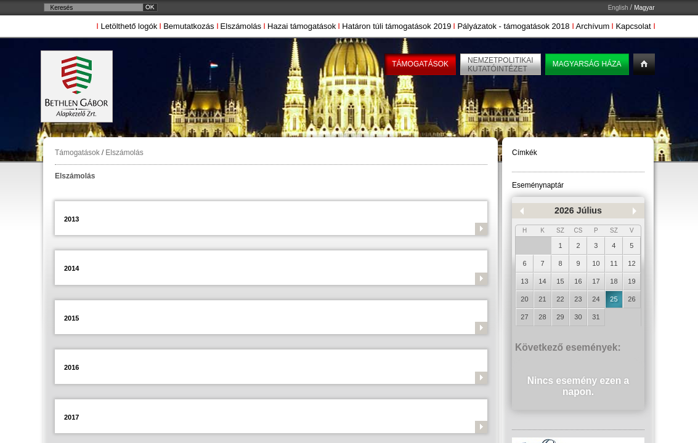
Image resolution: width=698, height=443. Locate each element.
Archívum (593, 26)
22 (560, 299)
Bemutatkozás (188, 26)
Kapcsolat (633, 26)
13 (524, 281)
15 (560, 281)
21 (542, 299)
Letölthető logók (128, 26)
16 (578, 281)
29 (560, 317)
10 (595, 263)
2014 (71, 268)
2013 (71, 219)
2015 (71, 318)
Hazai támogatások (301, 26)
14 (542, 281)
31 (595, 317)
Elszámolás (241, 26)
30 (578, 317)
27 (524, 317)
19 (631, 281)
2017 (71, 417)
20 (524, 299)
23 (578, 299)
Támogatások (77, 152)
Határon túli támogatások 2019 (396, 26)
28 (542, 317)
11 (613, 263)
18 (613, 281)
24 (595, 299)
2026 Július (578, 210)
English (618, 7)
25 (613, 299)
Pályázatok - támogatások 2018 (513, 26)
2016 (71, 367)
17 (595, 281)
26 (631, 299)
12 (631, 263)
